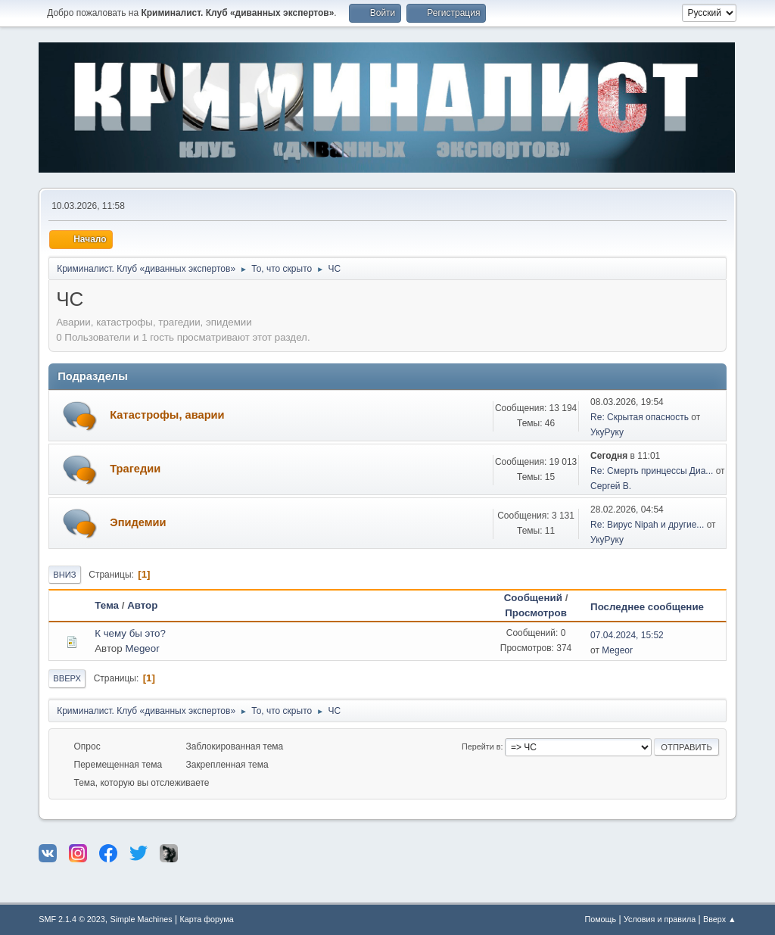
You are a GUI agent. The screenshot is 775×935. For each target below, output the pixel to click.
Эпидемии (138, 522)
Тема (107, 605)
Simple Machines (141, 919)
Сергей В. (610, 486)
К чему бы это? (130, 633)
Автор (142, 605)
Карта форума (206, 919)
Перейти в (481, 746)
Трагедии (135, 469)
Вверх (67, 678)
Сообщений (533, 597)
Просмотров (536, 613)
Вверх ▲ (719, 919)
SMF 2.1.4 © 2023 (72, 919)
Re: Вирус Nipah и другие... (647, 524)
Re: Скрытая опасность (639, 417)
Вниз (64, 574)
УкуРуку (607, 432)
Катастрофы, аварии (167, 415)
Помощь (600, 919)
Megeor (142, 648)
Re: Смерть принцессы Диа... (651, 471)
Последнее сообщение (653, 606)
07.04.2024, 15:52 (627, 635)
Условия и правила (660, 919)
